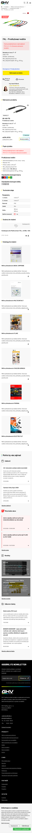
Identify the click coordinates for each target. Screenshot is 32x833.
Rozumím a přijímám (22, 829)
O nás (3, 757)
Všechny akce (5, 550)
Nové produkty (5, 750)
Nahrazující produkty (16, 73)
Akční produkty (5, 747)
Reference (4, 770)
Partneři (5, 780)
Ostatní (4, 794)
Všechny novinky (6, 598)
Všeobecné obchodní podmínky (10, 775)
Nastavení (14, 826)
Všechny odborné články (8, 651)
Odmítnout (25, 826)
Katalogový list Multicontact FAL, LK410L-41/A (16, 231)
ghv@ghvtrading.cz (7, 718)
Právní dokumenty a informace (9, 773)
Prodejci (4, 786)
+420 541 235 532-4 (7, 716)
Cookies (4, 797)
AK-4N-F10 (6, 118)
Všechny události (6, 505)
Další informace (5, 823)
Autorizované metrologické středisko (11, 768)
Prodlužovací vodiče (8, 120)
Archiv (3, 752)
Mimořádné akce (10, 511)
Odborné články (10, 604)
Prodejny (4, 789)
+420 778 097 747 (14, 85)
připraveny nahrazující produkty (18, 152)
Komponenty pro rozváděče (9, 740)
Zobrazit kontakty (6, 727)
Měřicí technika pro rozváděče (9, 742)
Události (7, 461)
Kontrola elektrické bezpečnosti (10, 737)
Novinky (7, 555)
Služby (3, 745)
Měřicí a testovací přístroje (9, 735)
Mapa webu (4, 800)
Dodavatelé (5, 784)
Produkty (5, 732)
